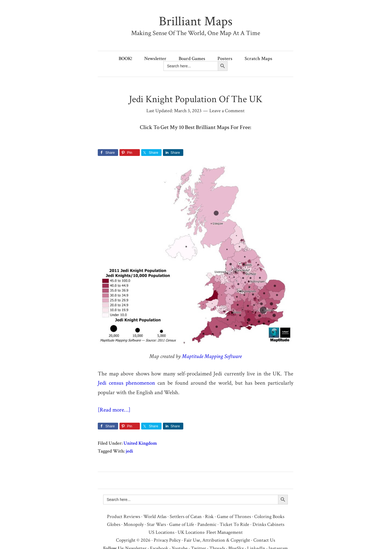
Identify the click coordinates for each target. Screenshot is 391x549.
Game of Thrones (234, 516)
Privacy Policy (167, 540)
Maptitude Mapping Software (212, 356)
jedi (129, 451)
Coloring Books (269, 516)
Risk (209, 516)
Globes (113, 524)
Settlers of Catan (186, 516)
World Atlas (154, 516)
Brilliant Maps (195, 21)
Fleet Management (224, 532)
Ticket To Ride (234, 524)
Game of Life (181, 524)
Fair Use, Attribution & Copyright (217, 540)
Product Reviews (123, 516)
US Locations (161, 532)
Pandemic (206, 524)
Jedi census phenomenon (126, 383)
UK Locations (191, 532)
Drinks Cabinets (268, 524)
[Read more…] (114, 409)
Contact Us (264, 540)
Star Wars (156, 524)
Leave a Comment (227, 111)
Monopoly (134, 524)
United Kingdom (140, 443)
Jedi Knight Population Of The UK (195, 99)
